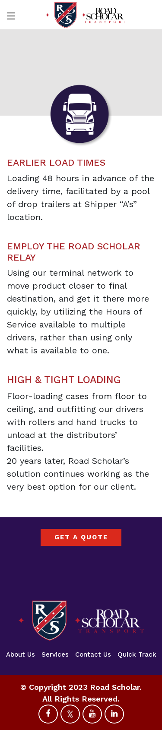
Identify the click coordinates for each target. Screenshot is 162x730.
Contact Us (93, 654)
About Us (20, 654)
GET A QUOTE (81, 537)
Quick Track (137, 654)
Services (55, 654)
